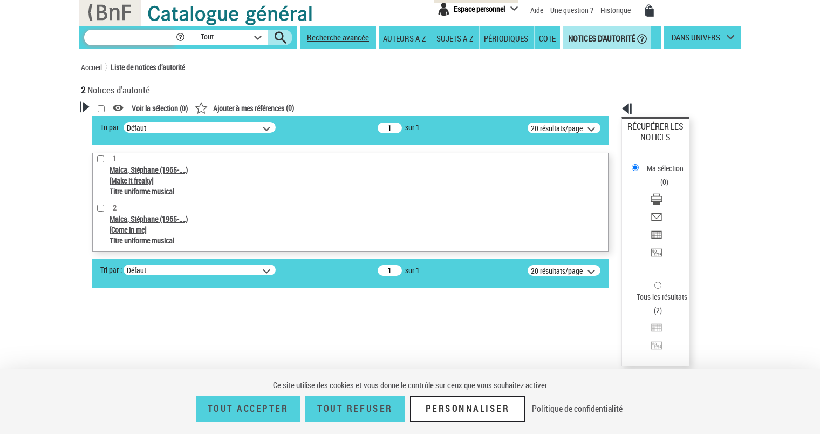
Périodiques (506, 37)
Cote (547, 37)
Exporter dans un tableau (666, 188)
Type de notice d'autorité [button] (133, 293)
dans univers (696, 40)
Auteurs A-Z (404, 37)
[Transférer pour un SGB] (670, 201)
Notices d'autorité (600, 37)
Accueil (91, 67)
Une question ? (571, 10)
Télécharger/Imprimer (661, 162)
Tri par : (250, 127)
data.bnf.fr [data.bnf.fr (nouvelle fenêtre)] (620, 331)
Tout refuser (354, 409)
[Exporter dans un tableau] (670, 188)
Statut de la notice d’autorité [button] (139, 343)
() (383, 108)
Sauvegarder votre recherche (148, 252)
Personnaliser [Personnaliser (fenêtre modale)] (468, 409)
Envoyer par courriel (659, 175)
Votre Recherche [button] (125, 125)
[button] (180, 37)
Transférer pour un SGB (664, 201)
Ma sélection (648, 143)
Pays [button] (100, 361)
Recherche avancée (338, 37)
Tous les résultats (655, 231)
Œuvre (106, 310)
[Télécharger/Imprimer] (670, 162)
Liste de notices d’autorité (148, 67)
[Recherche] (129, 37)
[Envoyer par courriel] (670, 175)
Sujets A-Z (454, 37)
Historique (616, 10)
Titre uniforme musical (135, 326)
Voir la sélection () (298, 108)
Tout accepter (248, 409)
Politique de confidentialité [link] (577, 409)
